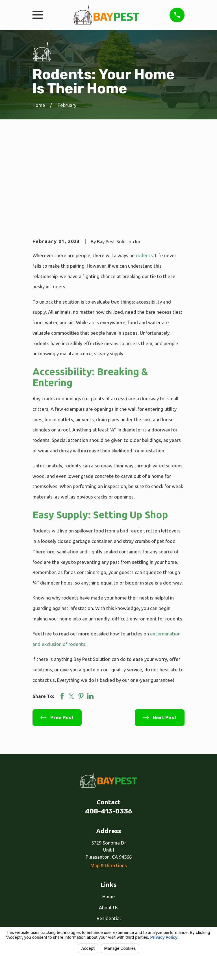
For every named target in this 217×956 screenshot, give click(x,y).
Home (108, 812)
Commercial (108, 845)
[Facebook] (102, 896)
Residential (109, 834)
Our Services (108, 856)
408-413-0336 (108, 727)
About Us (108, 823)
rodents (144, 171)
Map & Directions (108, 781)
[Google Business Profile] (115, 896)
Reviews (109, 867)
